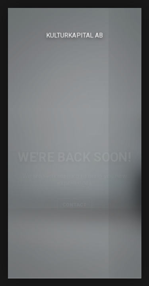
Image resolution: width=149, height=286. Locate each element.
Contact (74, 205)
